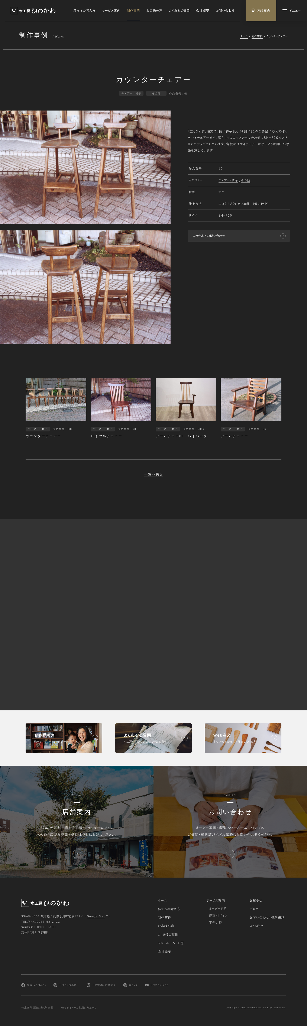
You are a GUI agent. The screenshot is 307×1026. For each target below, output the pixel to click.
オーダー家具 (218, 908)
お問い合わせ (225, 10)
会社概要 (202, 10)
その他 (245, 180)
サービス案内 (111, 10)
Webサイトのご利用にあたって (79, 1007)
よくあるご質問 (179, 10)
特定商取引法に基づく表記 (37, 1007)
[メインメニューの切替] (291, 10)
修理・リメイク (218, 915)
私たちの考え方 (85, 10)
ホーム (244, 36)
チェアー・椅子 (228, 180)
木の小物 (215, 922)
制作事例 (133, 10)
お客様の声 (154, 10)
